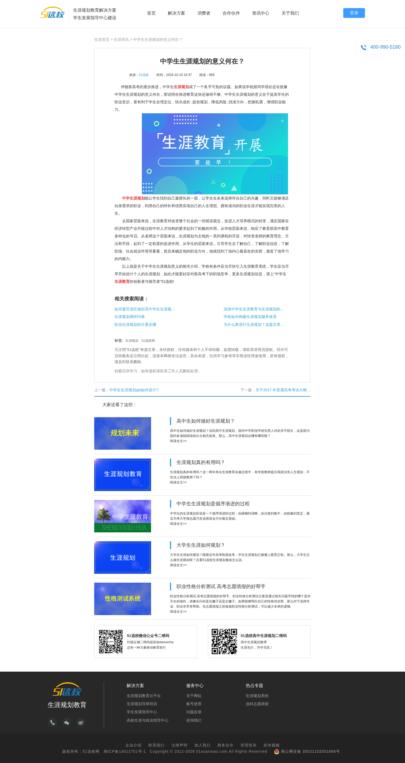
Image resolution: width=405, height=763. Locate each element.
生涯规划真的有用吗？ (201, 462)
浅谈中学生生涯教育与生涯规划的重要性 (255, 309)
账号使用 (193, 704)
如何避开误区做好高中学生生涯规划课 (146, 309)
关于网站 (193, 696)
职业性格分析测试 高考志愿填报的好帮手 (221, 586)
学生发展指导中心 (142, 712)
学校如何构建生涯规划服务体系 (250, 316)
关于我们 (290, 13)
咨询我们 (193, 720)
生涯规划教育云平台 (144, 696)
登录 (354, 13)
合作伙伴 (231, 13)
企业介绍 (133, 745)
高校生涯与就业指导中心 (147, 720)
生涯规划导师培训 (142, 704)
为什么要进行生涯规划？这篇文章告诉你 (255, 324)
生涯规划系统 (257, 696)
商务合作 (225, 745)
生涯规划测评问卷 (130, 316)
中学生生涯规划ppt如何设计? (133, 390)
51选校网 (148, 341)
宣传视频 (271, 745)
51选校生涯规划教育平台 (52, 12)
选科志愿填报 (257, 704)
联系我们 (156, 745)
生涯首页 (101, 39)
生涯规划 (131, 341)
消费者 (203, 13)
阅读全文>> (178, 441)
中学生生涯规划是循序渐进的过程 (213, 503)
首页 (151, 13)
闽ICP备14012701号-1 (125, 751)
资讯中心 (260, 13)
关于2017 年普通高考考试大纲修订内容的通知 (294, 390)
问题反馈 (193, 712)
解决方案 (176, 13)
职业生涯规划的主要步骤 (135, 324)
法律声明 (179, 745)
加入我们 (202, 745)
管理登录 (248, 745)
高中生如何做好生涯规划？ (206, 421)
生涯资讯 (121, 39)
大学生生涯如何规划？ (201, 545)
